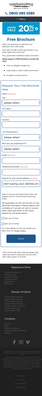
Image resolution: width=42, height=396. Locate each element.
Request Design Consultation (15, 330)
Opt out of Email (12, 224)
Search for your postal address (20, 178)
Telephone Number (15, 167)
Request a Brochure (12, 328)
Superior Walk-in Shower (13, 299)
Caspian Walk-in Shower (13, 297)
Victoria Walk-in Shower (13, 301)
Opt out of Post (11, 218)
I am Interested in (10, 132)
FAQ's (6, 326)
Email (8, 155)
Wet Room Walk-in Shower (14, 306)
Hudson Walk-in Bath (12, 310)
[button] (21, 19)
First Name (6, 109)
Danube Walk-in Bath (12, 308)
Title (4, 98)
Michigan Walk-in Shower (13, 304)
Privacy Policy (20, 231)
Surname (5, 120)
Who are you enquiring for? (14, 143)
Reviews (7, 333)
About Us (8, 324)
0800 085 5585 (22, 13)
